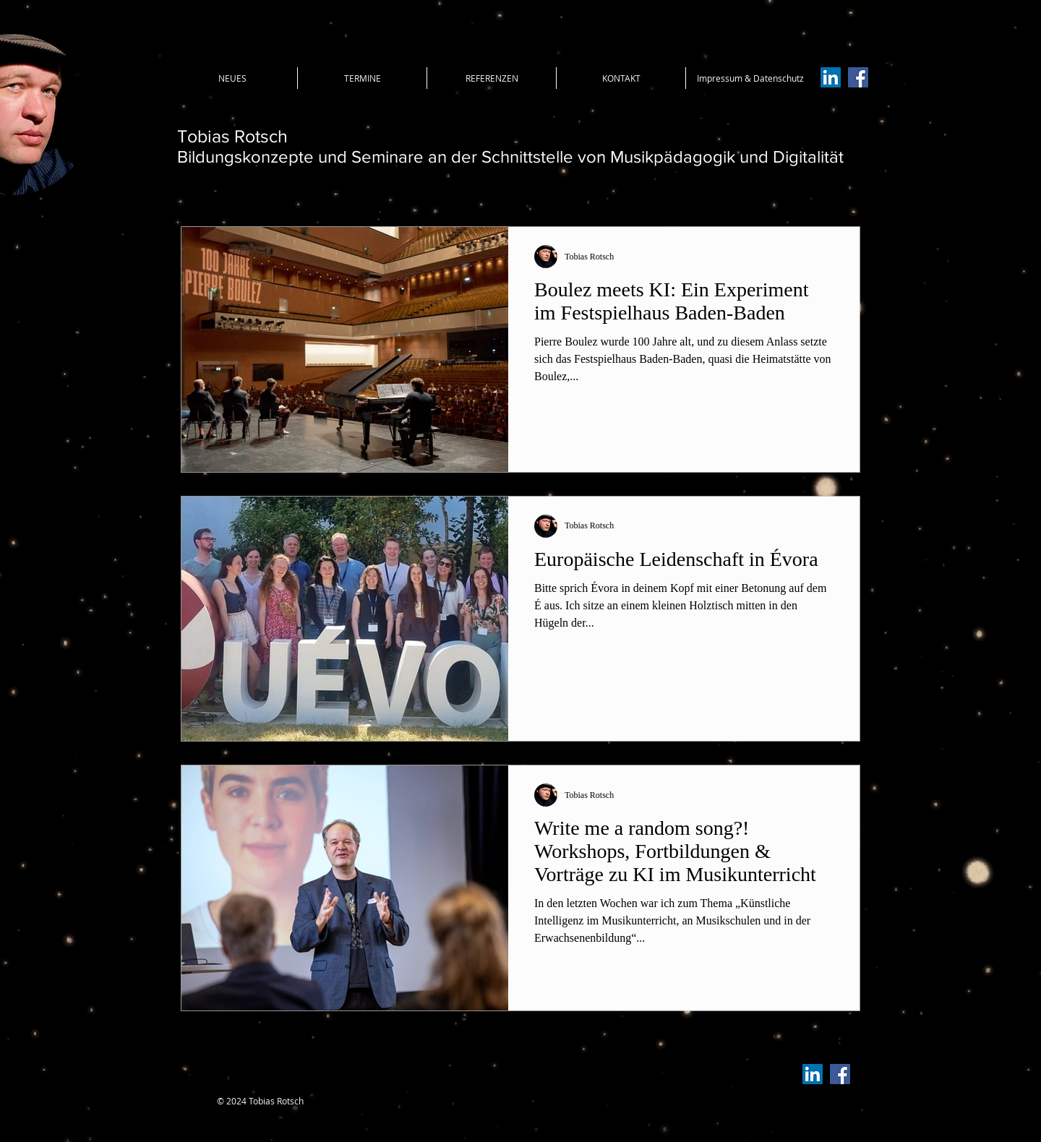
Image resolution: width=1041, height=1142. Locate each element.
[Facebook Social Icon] (858, 77)
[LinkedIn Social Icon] (831, 77)
